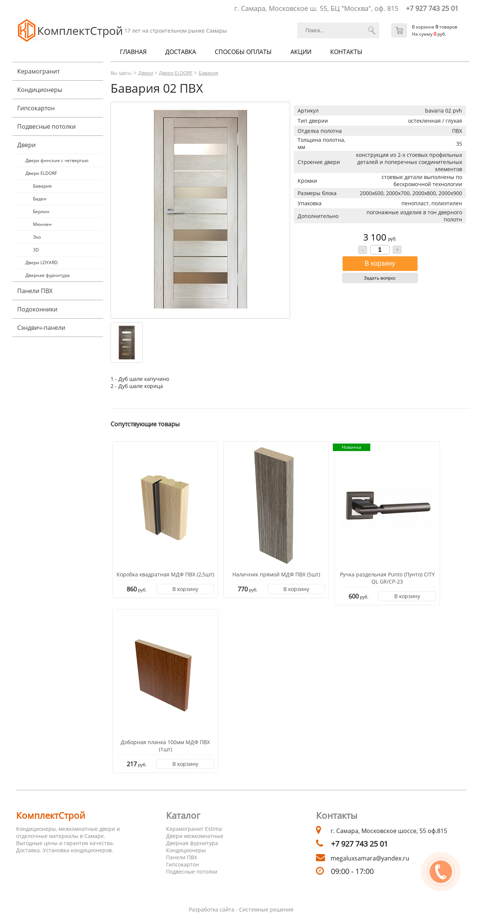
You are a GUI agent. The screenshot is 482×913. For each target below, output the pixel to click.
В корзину (185, 589)
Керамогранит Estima (194, 828)
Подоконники (37, 309)
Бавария (42, 186)
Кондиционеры (39, 90)
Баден (39, 199)
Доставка (180, 52)
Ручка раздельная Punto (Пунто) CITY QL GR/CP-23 (387, 578)
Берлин (41, 211)
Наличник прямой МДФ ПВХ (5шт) (276, 574)
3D (36, 250)
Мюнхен (42, 224)
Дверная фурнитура (47, 275)
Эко (37, 237)
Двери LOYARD (41, 262)
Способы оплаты (243, 52)
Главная (133, 52)
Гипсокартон (36, 108)
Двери (26, 145)
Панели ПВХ (34, 291)
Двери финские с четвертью (56, 160)
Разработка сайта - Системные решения (241, 909)
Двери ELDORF (41, 173)
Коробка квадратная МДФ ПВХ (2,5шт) (165, 574)
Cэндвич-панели (41, 327)
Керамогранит (38, 71)
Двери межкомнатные (194, 835)
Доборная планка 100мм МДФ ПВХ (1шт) (165, 746)
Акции (300, 52)
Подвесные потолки (46, 126)
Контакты (346, 52)
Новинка (351, 447)
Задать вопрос (380, 278)
